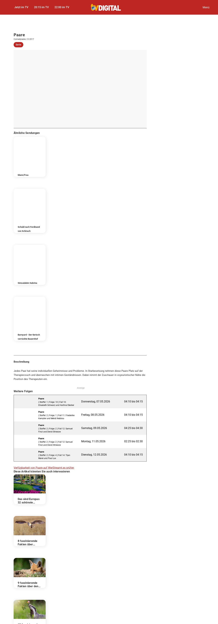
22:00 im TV (61, 7)
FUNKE (91, 583)
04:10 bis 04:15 (133, 290)
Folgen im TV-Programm (30, 543)
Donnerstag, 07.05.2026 (95, 290)
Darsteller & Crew (27, 548)
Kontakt (121, 575)
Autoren (144, 575)
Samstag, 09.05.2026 (94, 316)
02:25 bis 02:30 (133, 329)
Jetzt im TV (21, 7)
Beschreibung (25, 538)
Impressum (30, 575)
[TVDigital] (106, 7)
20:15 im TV (41, 7)
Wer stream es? (26, 553)
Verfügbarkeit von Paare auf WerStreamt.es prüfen (44, 356)
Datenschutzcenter (90, 575)
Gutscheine (188, 575)
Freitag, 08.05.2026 (92, 303)
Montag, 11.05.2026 (93, 329)
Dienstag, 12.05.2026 (94, 343)
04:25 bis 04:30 (133, 316)
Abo (165, 575)
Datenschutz (58, 575)
